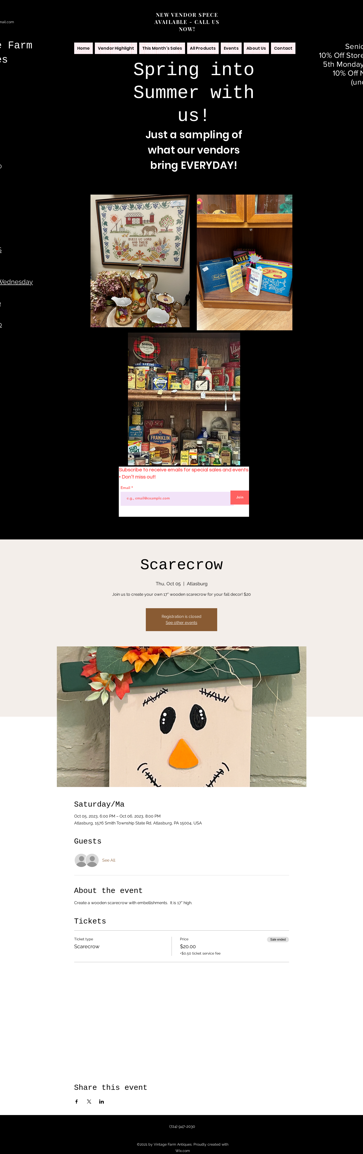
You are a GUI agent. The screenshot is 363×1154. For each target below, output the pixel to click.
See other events (181, 622)
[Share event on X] (89, 1101)
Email (126, 488)
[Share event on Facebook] (76, 1101)
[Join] (239, 498)
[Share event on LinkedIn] (101, 1101)
